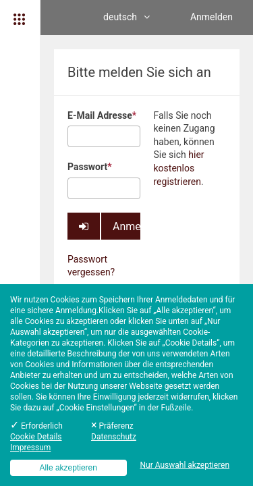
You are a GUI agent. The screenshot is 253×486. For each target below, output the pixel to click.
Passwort (89, 166)
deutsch (126, 16)
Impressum (30, 447)
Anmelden (211, 16)
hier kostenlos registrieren (179, 167)
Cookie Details (36, 436)
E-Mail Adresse (101, 115)
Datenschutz (113, 436)
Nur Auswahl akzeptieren (184, 465)
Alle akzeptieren (68, 468)
